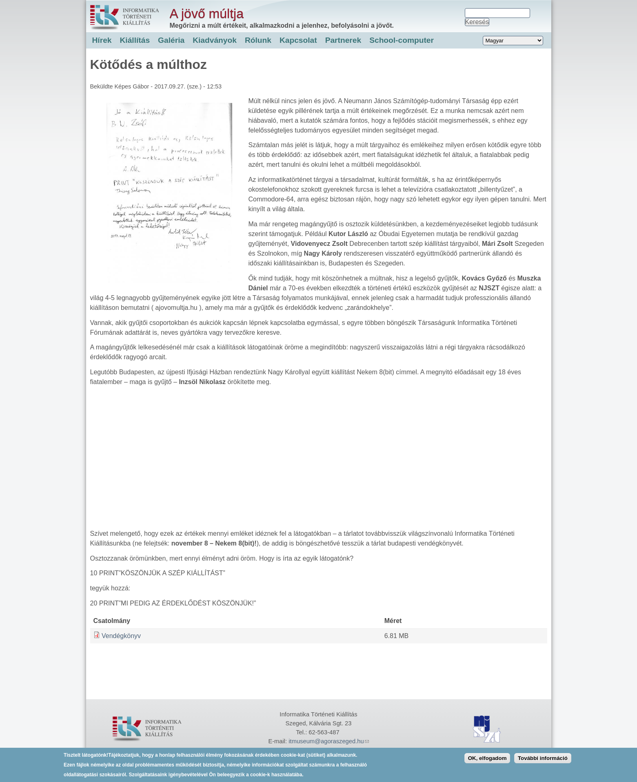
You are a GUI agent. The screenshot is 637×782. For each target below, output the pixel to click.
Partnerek (343, 40)
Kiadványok (215, 40)
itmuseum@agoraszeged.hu (328, 741)
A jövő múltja (207, 13)
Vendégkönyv (121, 635)
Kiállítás (135, 40)
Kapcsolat (298, 40)
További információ (543, 758)
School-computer (401, 40)
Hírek (102, 40)
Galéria (171, 40)
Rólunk (258, 40)
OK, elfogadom (487, 758)
